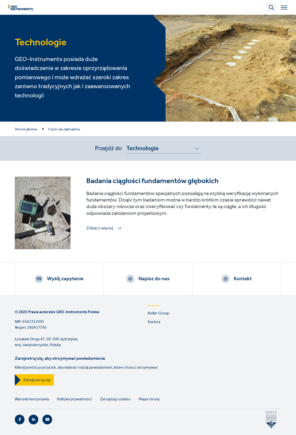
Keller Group (158, 313)
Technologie (142, 149)
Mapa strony (149, 399)
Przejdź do (108, 148)
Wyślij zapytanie (65, 279)
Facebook (19, 419)
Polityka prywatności (74, 399)
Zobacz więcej (99, 228)
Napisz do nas (153, 279)
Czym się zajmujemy (64, 129)
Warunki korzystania (32, 399)
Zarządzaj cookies (115, 399)
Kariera (154, 322)
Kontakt (243, 279)
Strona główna (26, 129)
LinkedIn (33, 419)
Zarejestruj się (37, 380)
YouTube (47, 419)
